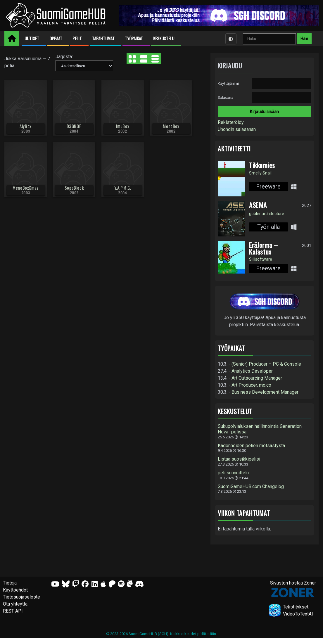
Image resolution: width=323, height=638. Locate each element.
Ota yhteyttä (15, 604)
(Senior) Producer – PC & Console (266, 364)
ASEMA (258, 205)
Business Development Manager (265, 392)
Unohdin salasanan (237, 129)
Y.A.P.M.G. (122, 188)
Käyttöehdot (15, 590)
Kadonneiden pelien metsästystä (251, 445)
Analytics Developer (252, 371)
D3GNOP (74, 126)
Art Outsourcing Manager (257, 378)
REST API (13, 611)
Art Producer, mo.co (251, 385)
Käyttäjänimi (228, 83)
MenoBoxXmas (26, 188)
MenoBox (171, 126)
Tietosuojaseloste (21, 597)
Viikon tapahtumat (244, 513)
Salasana (225, 97)
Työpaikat (134, 38)
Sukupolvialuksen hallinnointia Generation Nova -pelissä (260, 429)
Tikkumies (262, 165)
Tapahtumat (103, 38)
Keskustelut (235, 411)
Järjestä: (64, 56)
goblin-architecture (266, 213)
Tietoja (10, 583)
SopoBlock (74, 188)
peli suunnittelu (233, 473)
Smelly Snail (260, 173)
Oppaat (55, 38)
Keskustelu (163, 38)
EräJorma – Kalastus (263, 248)
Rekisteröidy (231, 122)
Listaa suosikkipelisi (239, 459)
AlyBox (26, 126)
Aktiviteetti (234, 148)
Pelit (77, 38)
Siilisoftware (260, 259)
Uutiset (32, 38)
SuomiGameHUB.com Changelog (251, 486)
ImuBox (122, 126)
